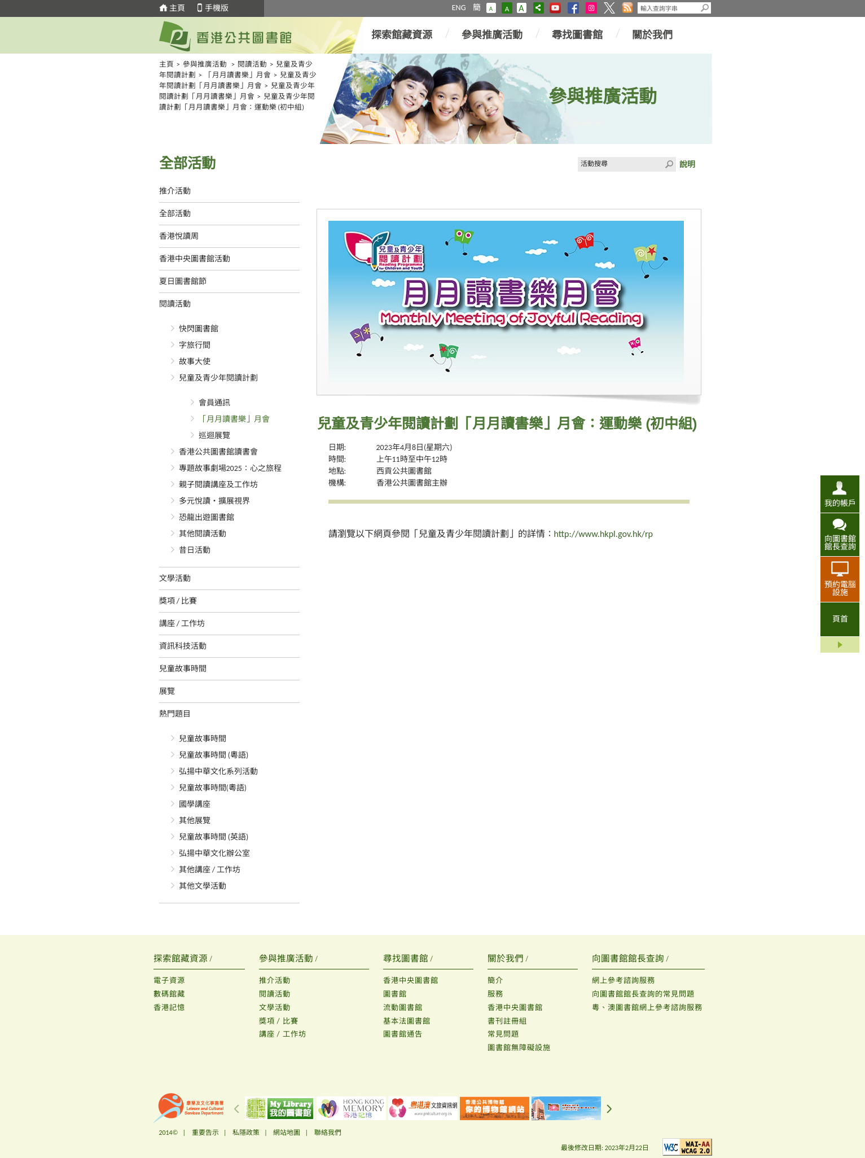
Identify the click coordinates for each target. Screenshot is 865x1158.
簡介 (495, 980)
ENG (459, 7)
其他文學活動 (202, 886)
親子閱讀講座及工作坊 (218, 485)
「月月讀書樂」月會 (238, 75)
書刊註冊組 (507, 1021)
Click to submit (668, 164)
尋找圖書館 (577, 35)
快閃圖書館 (198, 329)
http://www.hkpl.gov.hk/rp (603, 533)
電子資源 (169, 980)
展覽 (167, 691)
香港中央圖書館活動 (194, 259)
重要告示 (205, 1133)
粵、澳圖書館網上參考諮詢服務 (647, 1007)
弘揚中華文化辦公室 (214, 853)
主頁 (177, 8)
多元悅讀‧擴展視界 (214, 501)
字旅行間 (194, 345)
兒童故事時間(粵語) (213, 788)
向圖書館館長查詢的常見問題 (643, 994)
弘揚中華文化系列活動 (218, 771)
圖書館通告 (403, 1034)
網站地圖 (286, 1133)
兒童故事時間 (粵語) (214, 755)
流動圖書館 (403, 1007)
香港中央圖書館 (410, 980)
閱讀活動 (252, 64)
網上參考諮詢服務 (623, 980)
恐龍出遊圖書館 (206, 517)
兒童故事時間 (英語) (214, 837)
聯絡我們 (327, 1133)
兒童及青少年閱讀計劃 (218, 378)
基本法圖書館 (407, 1021)
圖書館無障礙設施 (519, 1047)
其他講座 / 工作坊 (210, 870)
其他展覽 (194, 820)
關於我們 (652, 35)
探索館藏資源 (401, 35)
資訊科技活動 (183, 646)
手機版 (217, 8)
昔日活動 (194, 550)
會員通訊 (214, 403)
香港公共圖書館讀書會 (218, 452)
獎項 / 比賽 (178, 601)
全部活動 (175, 214)
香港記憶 (169, 1007)
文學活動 (175, 578)
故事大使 (194, 361)
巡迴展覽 (214, 435)
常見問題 (503, 1034)
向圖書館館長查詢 (840, 542)
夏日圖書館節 (183, 281)
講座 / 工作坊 (182, 623)
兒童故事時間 (183, 669)
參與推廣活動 (492, 35)
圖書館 (395, 994)
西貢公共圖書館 (404, 471)
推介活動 (175, 191)
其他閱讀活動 (202, 534)
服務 (495, 994)
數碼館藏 (169, 994)
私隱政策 (246, 1133)
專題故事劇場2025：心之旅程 (230, 468)
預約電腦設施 (840, 588)
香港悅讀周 (179, 236)
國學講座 (194, 804)
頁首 (840, 619)
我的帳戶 (840, 503)
